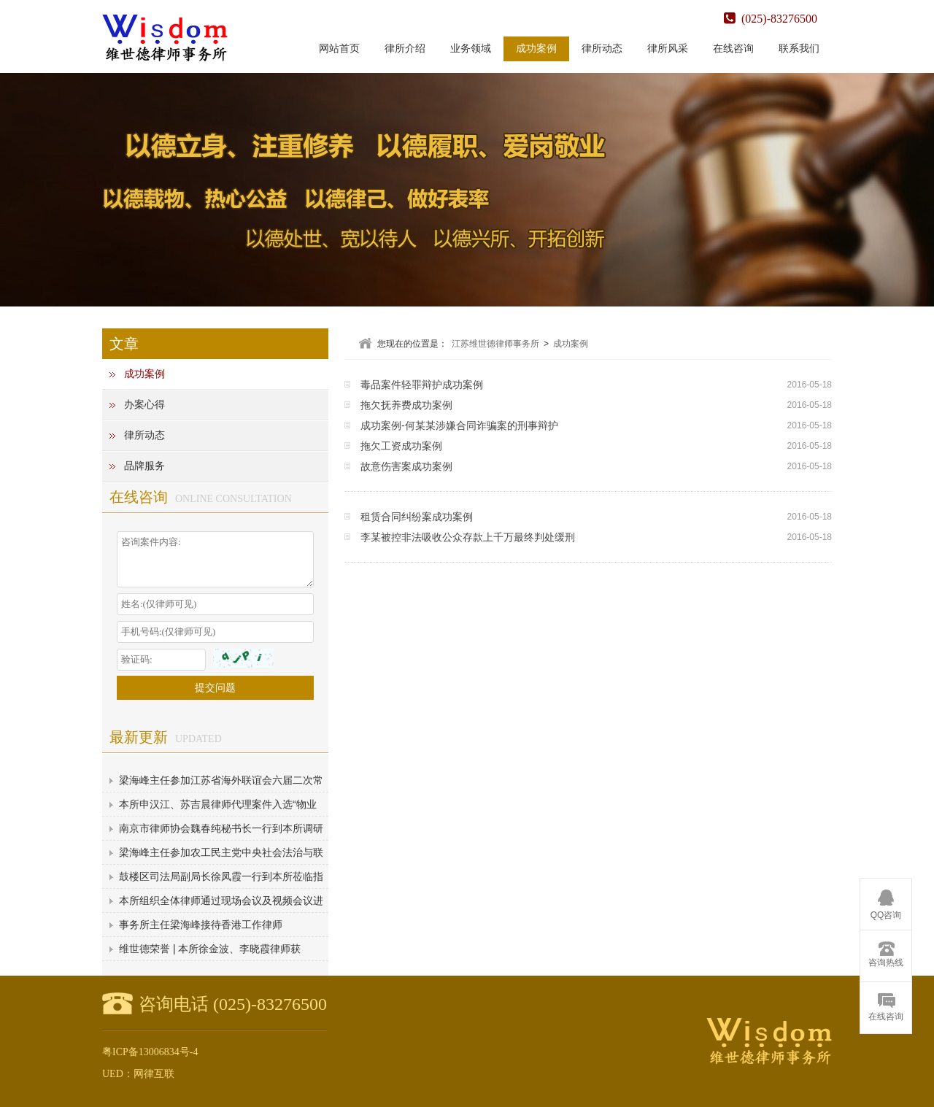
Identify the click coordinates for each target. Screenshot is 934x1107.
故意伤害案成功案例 (406, 466)
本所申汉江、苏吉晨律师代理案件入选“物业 (218, 804)
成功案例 (536, 48)
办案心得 (144, 404)
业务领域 (470, 48)
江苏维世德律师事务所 (495, 344)
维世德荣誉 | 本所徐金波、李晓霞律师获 (210, 948)
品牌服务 (144, 465)
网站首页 (339, 48)
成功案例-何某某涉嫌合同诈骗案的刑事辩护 (459, 425)
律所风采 (667, 48)
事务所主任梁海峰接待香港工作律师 (200, 924)
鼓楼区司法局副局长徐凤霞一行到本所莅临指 (221, 876)
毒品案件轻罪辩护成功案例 (421, 384)
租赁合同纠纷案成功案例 (416, 516)
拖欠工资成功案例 (401, 446)
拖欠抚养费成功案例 (406, 405)
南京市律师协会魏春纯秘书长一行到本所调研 (221, 828)
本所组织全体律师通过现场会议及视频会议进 (221, 900)
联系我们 (799, 48)
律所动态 (602, 48)
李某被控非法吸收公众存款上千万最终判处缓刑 (467, 537)
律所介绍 (405, 48)
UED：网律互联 (138, 1073)
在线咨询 (733, 48)
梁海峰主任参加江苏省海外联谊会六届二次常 (221, 780)
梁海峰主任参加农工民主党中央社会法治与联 (221, 852)
